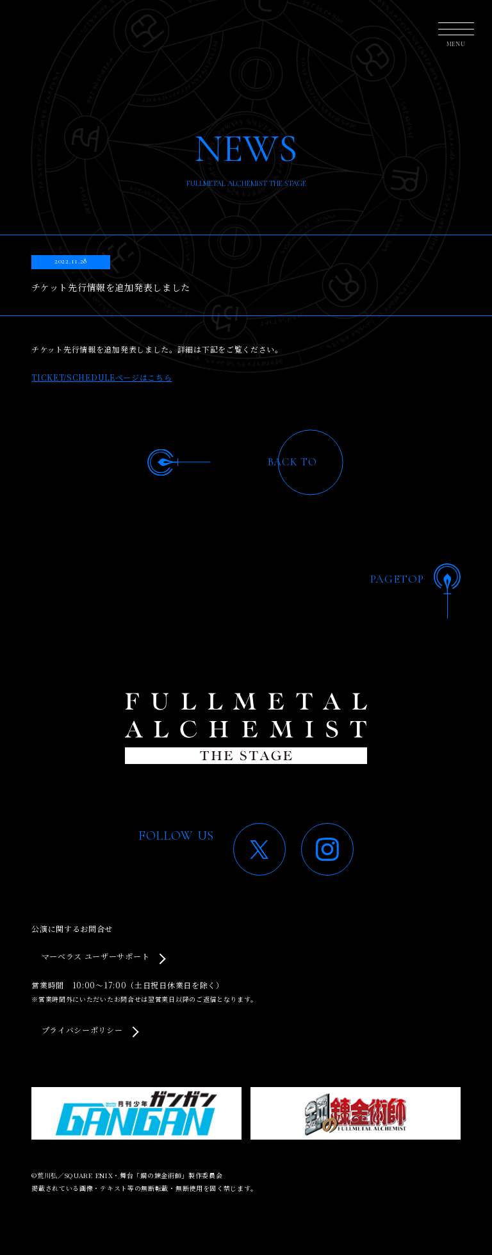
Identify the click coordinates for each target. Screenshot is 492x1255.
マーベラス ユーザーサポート (96, 956)
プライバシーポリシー (82, 1029)
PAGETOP (397, 579)
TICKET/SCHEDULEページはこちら (101, 377)
